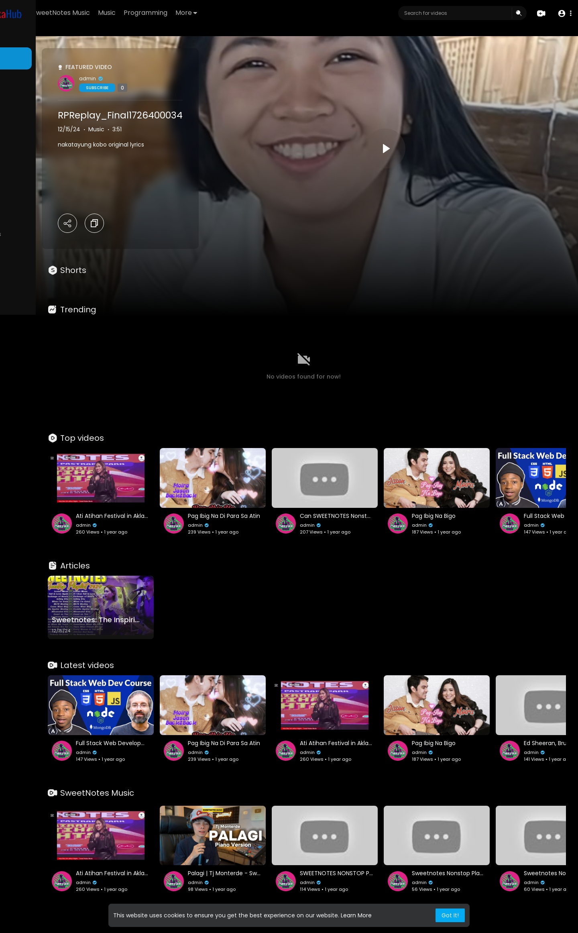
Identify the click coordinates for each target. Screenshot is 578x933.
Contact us (24, 342)
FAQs (16, 323)
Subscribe (174, 88)
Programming (237, 12)
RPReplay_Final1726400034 (196, 115)
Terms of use (44, 323)
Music (199, 12)
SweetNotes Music (153, 12)
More (278, 12)
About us (60, 333)
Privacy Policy (27, 333)
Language (23, 352)
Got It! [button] (450, 915)
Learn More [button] (356, 915)
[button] (563, 13)
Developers (58, 342)
